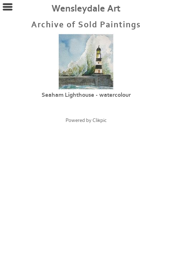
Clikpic (99, 120)
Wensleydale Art (86, 8)
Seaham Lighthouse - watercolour (86, 95)
